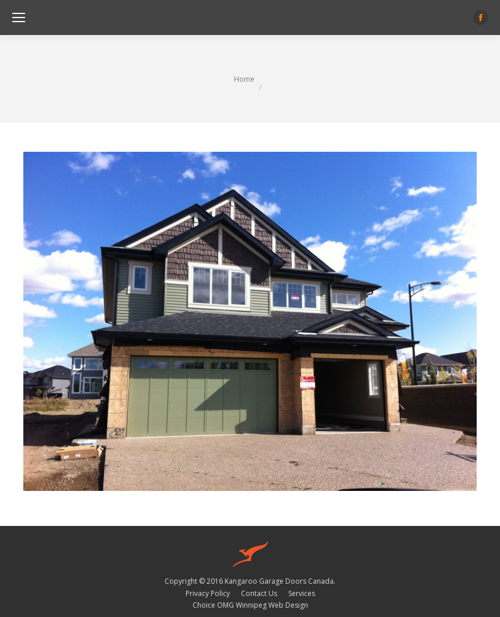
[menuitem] (208, 593)
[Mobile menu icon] (19, 18)
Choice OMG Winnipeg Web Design (250, 605)
